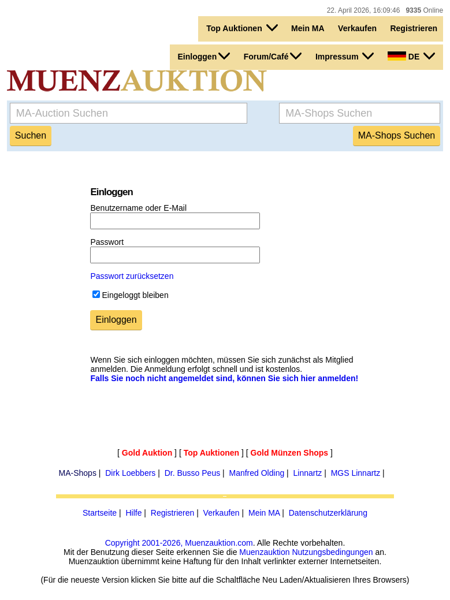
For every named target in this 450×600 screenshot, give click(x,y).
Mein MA (308, 28)
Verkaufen (357, 28)
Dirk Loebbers (130, 473)
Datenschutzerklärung (328, 512)
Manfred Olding (256, 473)
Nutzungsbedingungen (332, 552)
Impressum (344, 56)
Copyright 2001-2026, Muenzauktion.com (179, 542)
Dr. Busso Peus (193, 473)
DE (411, 56)
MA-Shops (77, 473)
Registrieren (413, 28)
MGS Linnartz (356, 473)
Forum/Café (273, 56)
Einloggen (204, 56)
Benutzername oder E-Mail (138, 208)
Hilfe (133, 512)
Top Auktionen (241, 27)
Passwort (107, 242)
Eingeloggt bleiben (135, 295)
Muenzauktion (264, 552)
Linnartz (307, 473)
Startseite (100, 512)
